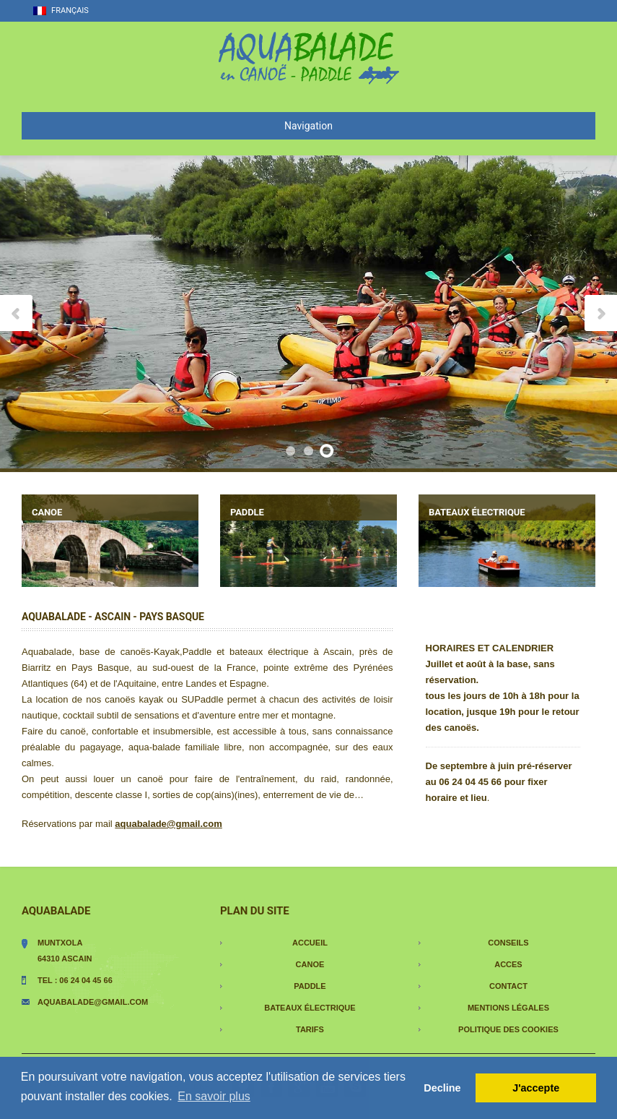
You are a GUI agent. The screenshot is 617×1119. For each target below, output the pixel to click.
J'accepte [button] (535, 1088)
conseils (508, 942)
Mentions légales (508, 1007)
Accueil (310, 942)
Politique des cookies (508, 1029)
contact (508, 986)
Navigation (183, 126)
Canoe (310, 964)
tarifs (310, 1029)
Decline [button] (442, 1088)
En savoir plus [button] (214, 1096)
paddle (309, 986)
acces (508, 964)
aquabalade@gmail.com (93, 1002)
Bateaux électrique (309, 1007)
